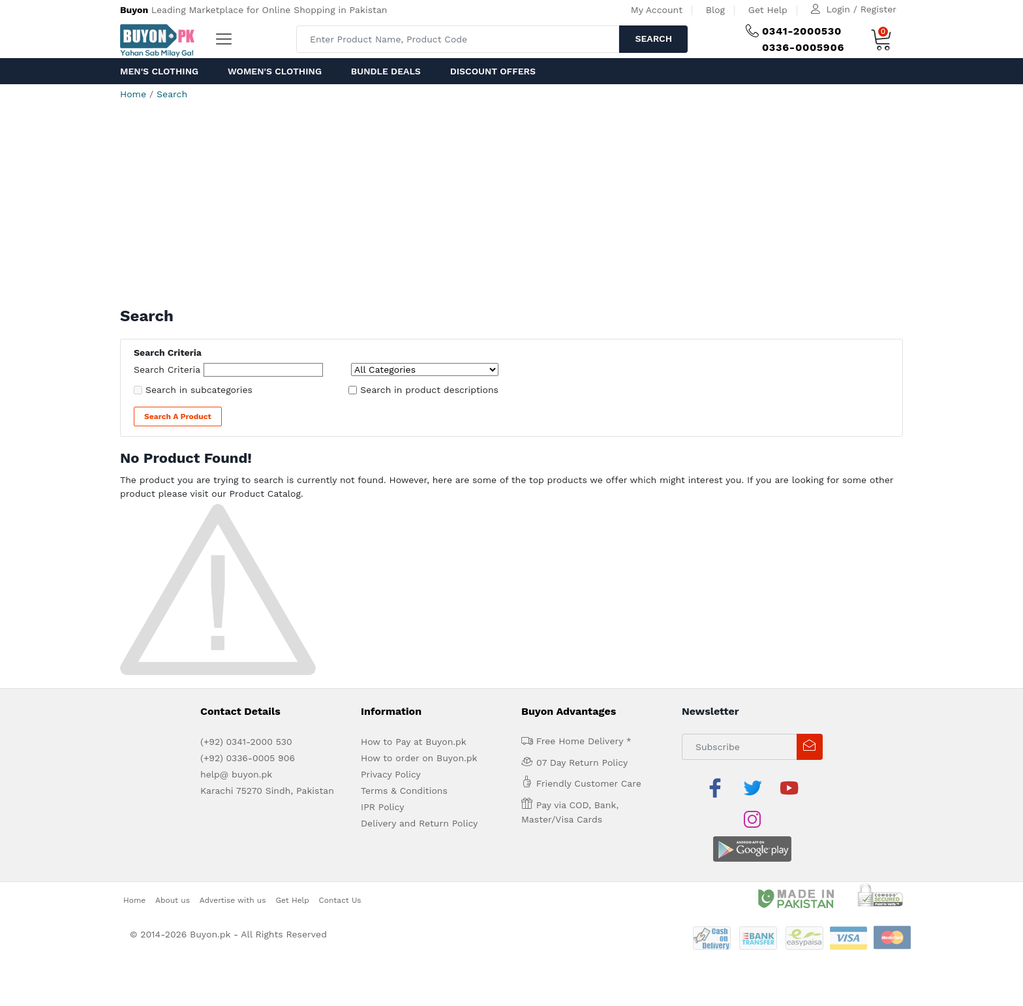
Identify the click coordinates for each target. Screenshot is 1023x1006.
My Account (656, 10)
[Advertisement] (511, 209)
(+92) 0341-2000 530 (246, 741)
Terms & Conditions (404, 790)
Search (653, 38)
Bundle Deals (386, 71)
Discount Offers (493, 71)
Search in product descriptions (429, 390)
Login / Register (861, 9)
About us (172, 868)
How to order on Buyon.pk (419, 758)
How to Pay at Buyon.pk (413, 741)
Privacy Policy (391, 774)
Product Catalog (265, 493)
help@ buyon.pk (236, 774)
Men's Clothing (159, 71)
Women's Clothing (275, 71)
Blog (715, 10)
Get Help (767, 10)
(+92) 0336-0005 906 (247, 758)
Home (133, 94)
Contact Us (340, 868)
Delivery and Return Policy (419, 823)
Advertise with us (233, 868)
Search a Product (177, 416)
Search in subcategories (198, 390)
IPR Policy (382, 807)
